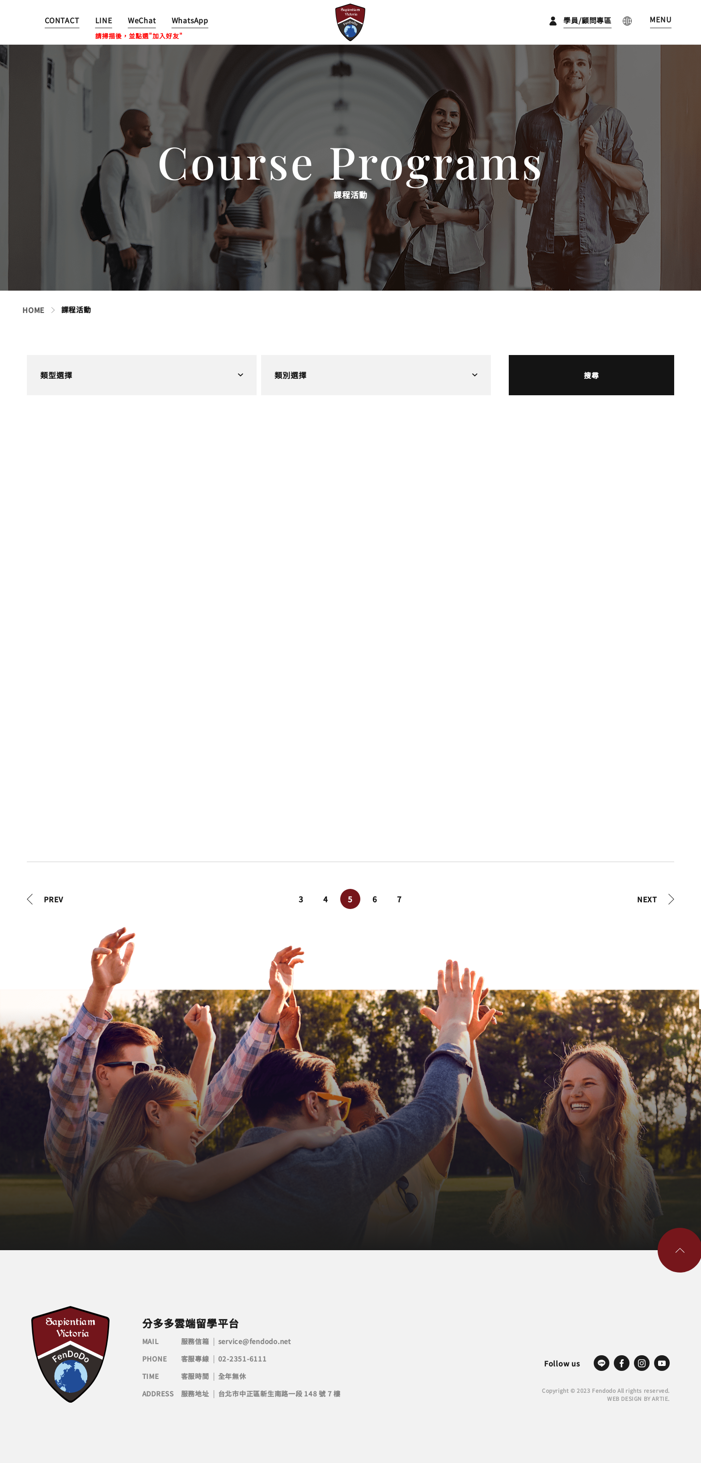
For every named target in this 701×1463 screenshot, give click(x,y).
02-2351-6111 (242, 1358)
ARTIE (660, 1398)
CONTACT (62, 20)
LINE (103, 20)
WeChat (142, 20)
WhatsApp (190, 20)
